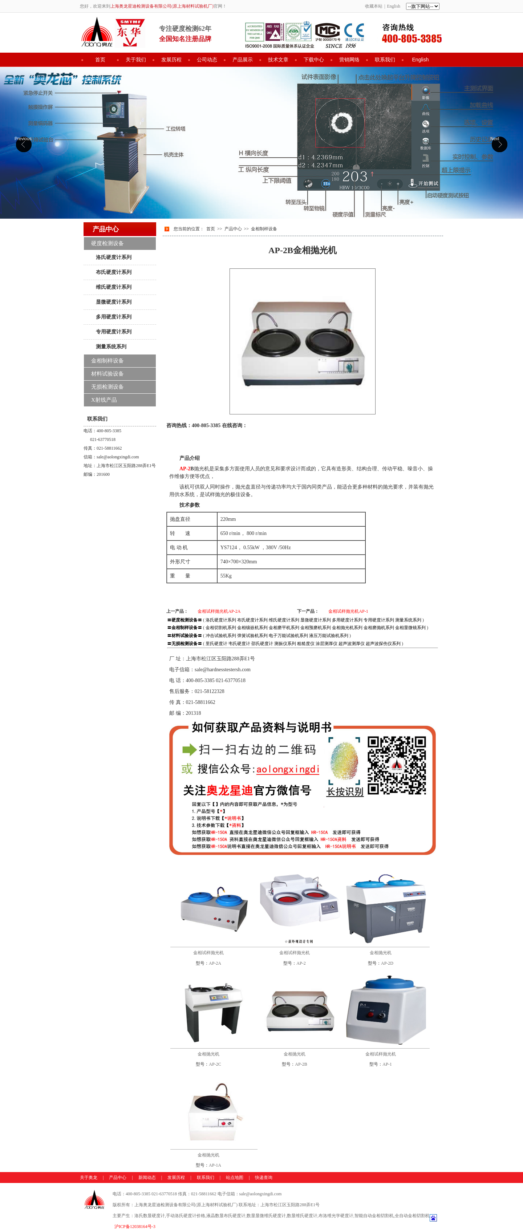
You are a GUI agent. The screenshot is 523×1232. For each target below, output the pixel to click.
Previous (23, 138)
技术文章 (278, 59)
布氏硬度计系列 (113, 272)
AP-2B (301, 1064)
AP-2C (215, 1064)
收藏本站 (373, 6)
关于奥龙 (88, 1177)
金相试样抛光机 (208, 952)
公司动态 (207, 59)
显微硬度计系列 (113, 301)
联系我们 (385, 59)
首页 (100, 59)
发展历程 (171, 59)
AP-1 (387, 1064)
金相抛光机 (381, 952)
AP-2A (215, 963)
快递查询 (263, 1177)
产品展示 (242, 59)
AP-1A (215, 1165)
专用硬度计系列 (113, 331)
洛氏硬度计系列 (113, 257)
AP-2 (300, 963)
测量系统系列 (111, 346)
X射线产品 (104, 400)
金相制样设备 (264, 228)
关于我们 (136, 59)
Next (494, 138)
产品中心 (233, 228)
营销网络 (349, 59)
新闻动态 (147, 1177)
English (393, 6)
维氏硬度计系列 (113, 286)
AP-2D (387, 963)
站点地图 (234, 1177)
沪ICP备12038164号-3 (134, 1226)
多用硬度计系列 (113, 316)
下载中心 (314, 59)
